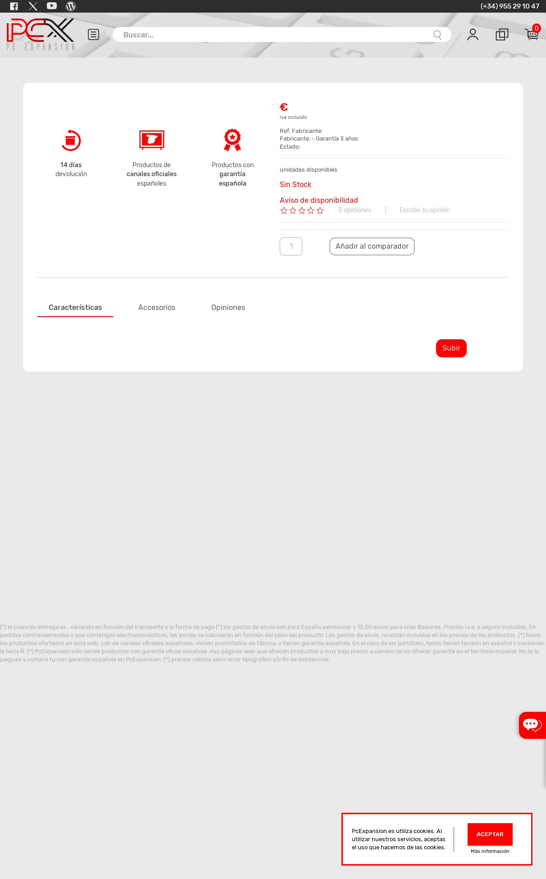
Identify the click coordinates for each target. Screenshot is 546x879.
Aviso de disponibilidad (319, 200)
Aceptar (490, 834)
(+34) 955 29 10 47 (510, 6)
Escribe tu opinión (425, 210)
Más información (490, 851)
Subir (451, 348)
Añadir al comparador (372, 246)
